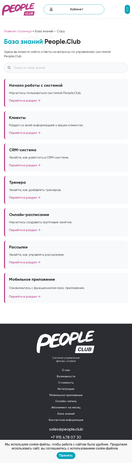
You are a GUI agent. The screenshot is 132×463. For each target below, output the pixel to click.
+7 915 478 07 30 (66, 437)
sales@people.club (66, 429)
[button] (127, 9)
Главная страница (18, 31)
